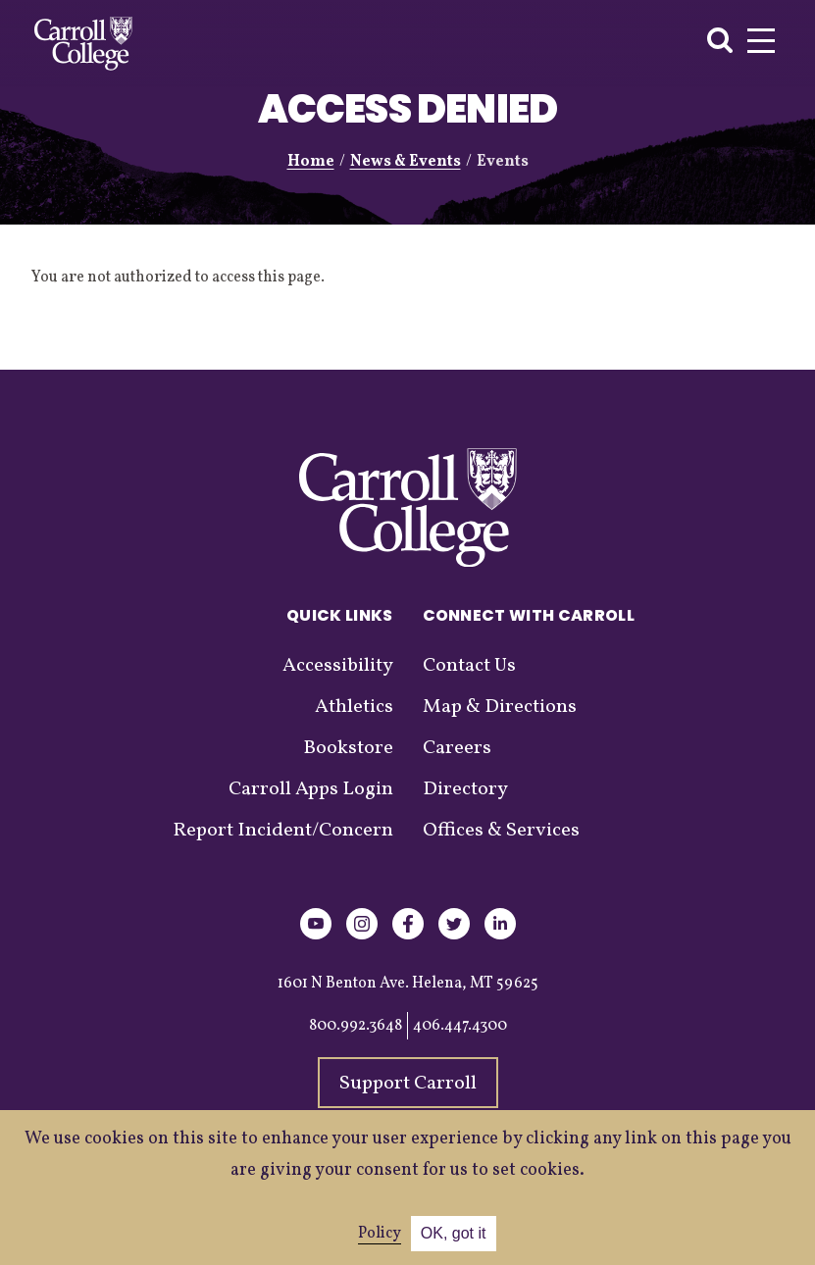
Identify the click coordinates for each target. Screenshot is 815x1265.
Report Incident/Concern (283, 830)
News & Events (405, 162)
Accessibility (337, 666)
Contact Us (469, 666)
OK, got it (453, 1233)
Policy (379, 1233)
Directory (465, 789)
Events (503, 162)
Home (310, 162)
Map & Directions (500, 707)
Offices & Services (501, 830)
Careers (457, 748)
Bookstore (348, 748)
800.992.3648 (355, 1026)
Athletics (354, 707)
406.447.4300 (460, 1026)
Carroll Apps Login (311, 789)
